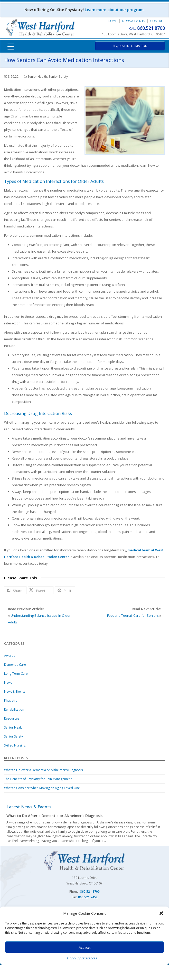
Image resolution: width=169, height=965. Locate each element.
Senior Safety (58, 76)
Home (112, 21)
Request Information (129, 46)
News (8, 682)
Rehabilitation (14, 709)
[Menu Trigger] (10, 46)
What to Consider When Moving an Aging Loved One (42, 788)
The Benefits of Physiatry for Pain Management (38, 779)
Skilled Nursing (14, 745)
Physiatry (10, 700)
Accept (85, 947)
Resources (11, 718)
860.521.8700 (151, 28)
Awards (9, 655)
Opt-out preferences (82, 958)
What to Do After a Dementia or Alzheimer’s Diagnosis (43, 770)
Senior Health (37, 76)
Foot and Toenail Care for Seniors (133, 615)
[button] (161, 913)
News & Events (133, 21)
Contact (157, 21)
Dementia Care (15, 664)
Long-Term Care (16, 673)
